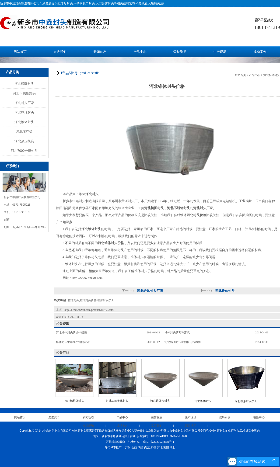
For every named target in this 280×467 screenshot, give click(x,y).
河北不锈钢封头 (24, 93)
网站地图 (190, 425)
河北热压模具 (24, 141)
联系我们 (156, 425)
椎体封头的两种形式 (177, 332)
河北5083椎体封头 (117, 400)
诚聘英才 (122, 425)
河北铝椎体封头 (74, 400)
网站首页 (20, 52)
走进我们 (59, 52)
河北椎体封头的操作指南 (71, 332)
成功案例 (259, 52)
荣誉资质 (179, 52)
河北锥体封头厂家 (149, 291)
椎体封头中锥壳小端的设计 (73, 342)
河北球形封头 (24, 112)
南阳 (166, 447)
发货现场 (88, 425)
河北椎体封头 (24, 122)
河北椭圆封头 (24, 84)
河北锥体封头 (224, 291)
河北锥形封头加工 (246, 401)
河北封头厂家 (24, 103)
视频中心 (259, 417)
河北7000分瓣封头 (24, 150)
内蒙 (147, 447)
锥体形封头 (65, 3)
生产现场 (219, 52)
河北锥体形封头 (160, 400)
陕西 (141, 447)
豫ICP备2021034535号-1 (158, 441)
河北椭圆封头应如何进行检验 (182, 342)
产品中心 (140, 52)
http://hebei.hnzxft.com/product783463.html (89, 309)
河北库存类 (24, 131)
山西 (134, 447)
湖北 (172, 447)
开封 (128, 447)
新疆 (153, 447)
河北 (160, 447)
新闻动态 (99, 52)
